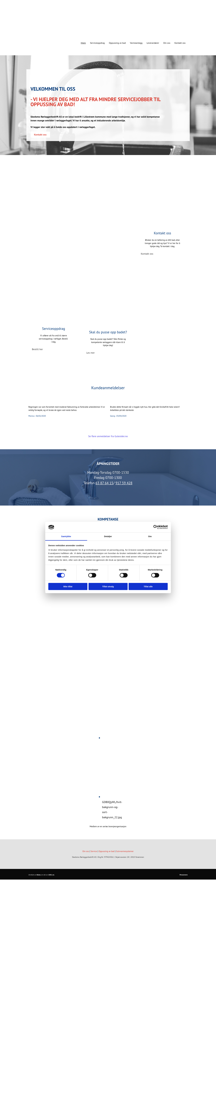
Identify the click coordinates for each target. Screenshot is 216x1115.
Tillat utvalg (108, 586)
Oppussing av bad (117, 42)
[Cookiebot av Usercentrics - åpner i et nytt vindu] (155, 527)
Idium (39, 875)
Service (94, 851)
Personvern (184, 875)
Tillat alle (148, 586)
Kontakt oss (179, 42)
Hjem (83, 42)
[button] (40, 135)
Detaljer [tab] (108, 536)
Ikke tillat (67, 586)
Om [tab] (150, 536)
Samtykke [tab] (66, 536)
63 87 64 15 (104, 483)
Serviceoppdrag (97, 42)
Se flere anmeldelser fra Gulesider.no (108, 436)
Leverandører (153, 42)
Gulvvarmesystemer (125, 851)
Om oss (166, 42)
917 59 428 (123, 483)
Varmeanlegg (136, 42)
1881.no (51, 875)
